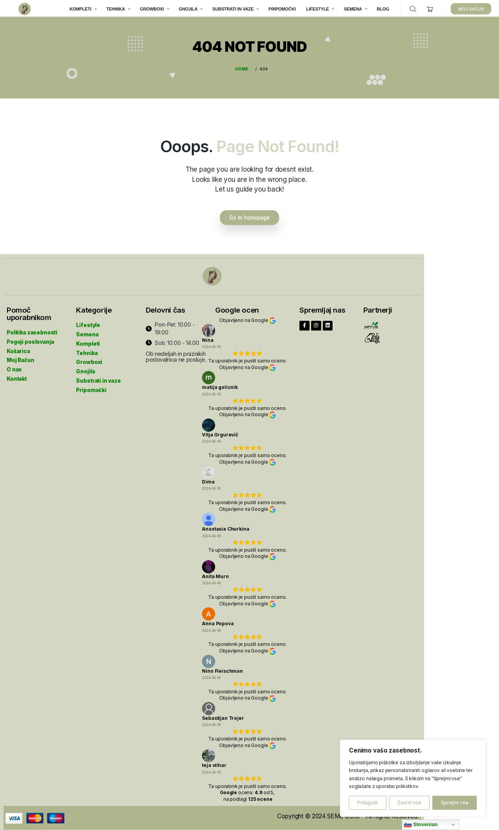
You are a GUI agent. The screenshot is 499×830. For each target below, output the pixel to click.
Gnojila (85, 368)
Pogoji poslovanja (30, 339)
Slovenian (421, 824)
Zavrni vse (409, 802)
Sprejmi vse (455, 802)
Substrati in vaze (98, 378)
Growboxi (89, 359)
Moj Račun (20, 357)
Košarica (18, 348)
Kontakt (17, 376)
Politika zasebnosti (32, 329)
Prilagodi (367, 802)
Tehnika (86, 350)
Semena (87, 331)
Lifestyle (88, 322)
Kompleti (88, 341)
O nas (14, 366)
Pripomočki (91, 387)
